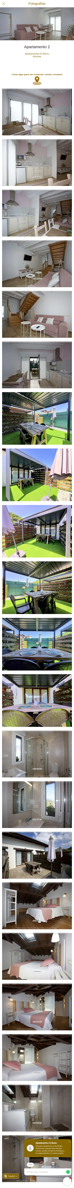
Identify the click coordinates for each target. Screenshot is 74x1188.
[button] (69, 1141)
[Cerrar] (3, 3)
